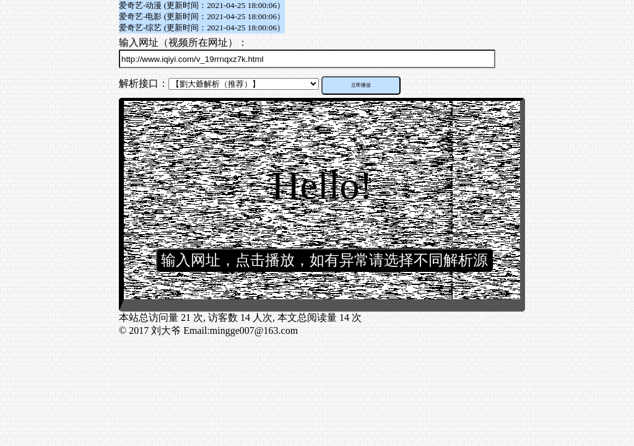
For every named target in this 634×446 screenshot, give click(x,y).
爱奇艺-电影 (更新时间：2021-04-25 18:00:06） (202, 16)
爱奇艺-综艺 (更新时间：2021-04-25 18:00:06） (202, 27)
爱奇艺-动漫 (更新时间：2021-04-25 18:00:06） (202, 5)
